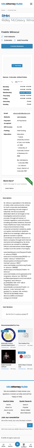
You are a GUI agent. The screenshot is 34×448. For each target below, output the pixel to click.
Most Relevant (25, 413)
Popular (25, 407)
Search (25, 405)
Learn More (9, 188)
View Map (17, 66)
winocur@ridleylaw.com (21, 113)
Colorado (8, 40)
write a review (21, 314)
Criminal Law (12, 10)
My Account (23, 445)
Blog (8, 413)
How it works (8, 410)
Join (30, 425)
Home (3, 10)
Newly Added (25, 410)
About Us (8, 407)
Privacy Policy (28, 429)
